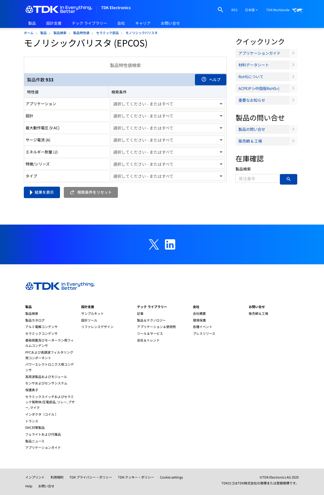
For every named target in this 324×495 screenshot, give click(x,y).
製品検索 (243, 169)
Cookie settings (171, 477)
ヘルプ (211, 79)
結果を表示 (44, 192)
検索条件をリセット (91, 192)
